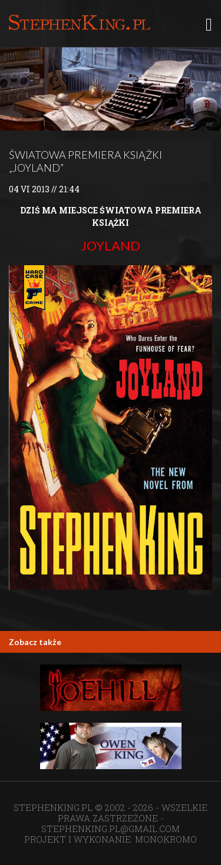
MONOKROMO (166, 839)
